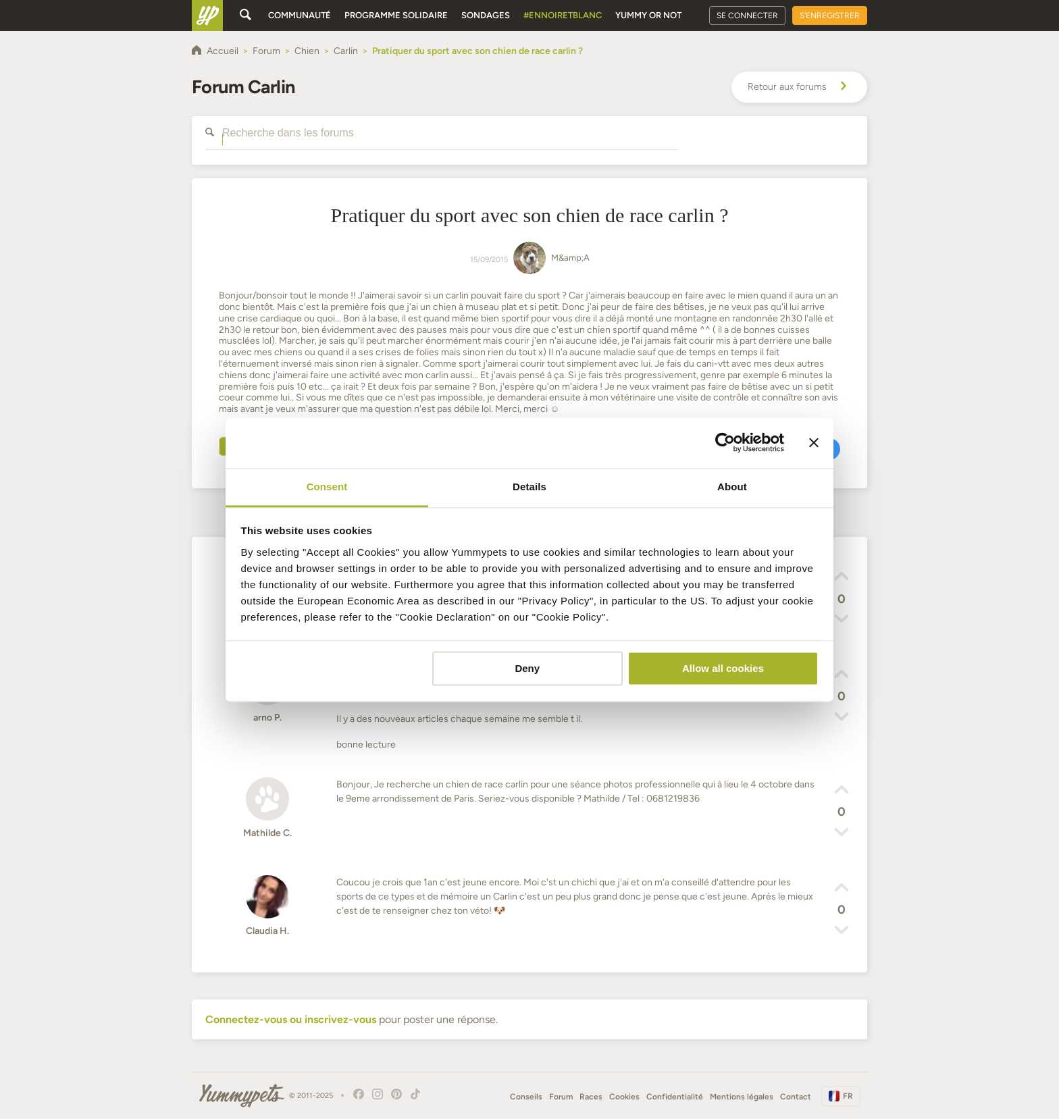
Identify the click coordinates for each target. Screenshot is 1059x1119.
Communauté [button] (299, 15)
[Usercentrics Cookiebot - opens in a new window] (725, 442)
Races (590, 1096)
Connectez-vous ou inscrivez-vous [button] (290, 1019)
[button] (841, 578)
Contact (795, 1096)
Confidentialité (674, 1096)
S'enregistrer (830, 15)
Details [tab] (529, 486)
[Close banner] (814, 442)
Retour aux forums (799, 87)
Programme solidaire (396, 15)
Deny (527, 668)
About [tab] (732, 486)
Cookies (624, 1096)
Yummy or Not (648, 15)
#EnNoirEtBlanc (562, 15)
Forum (561, 1096)
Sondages (485, 15)
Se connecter (747, 15)
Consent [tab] (327, 486)
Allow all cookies (723, 668)
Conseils (526, 1096)
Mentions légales (741, 1096)
